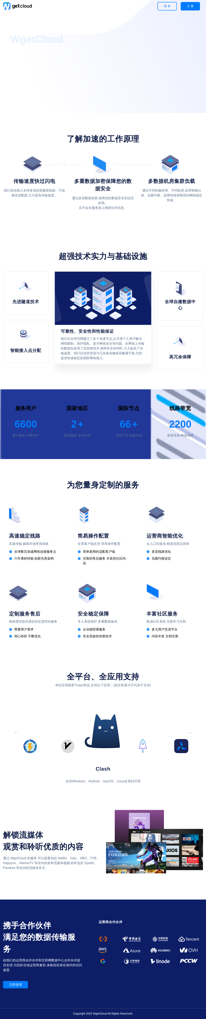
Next (190, 731)
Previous (16, 731)
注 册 (190, 6)
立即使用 (15, 984)
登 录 (167, 6)
